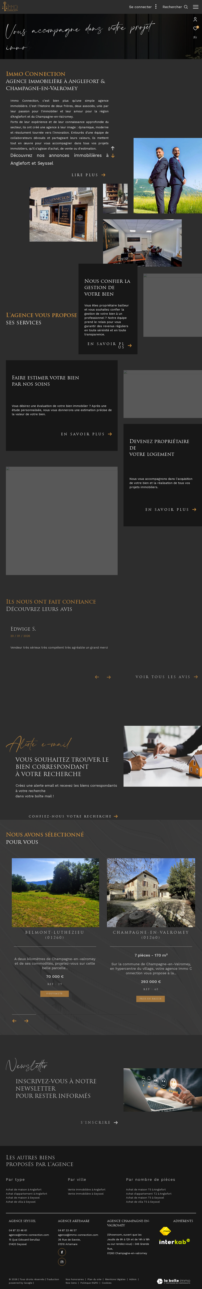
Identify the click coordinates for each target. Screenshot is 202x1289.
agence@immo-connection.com (78, 1234)
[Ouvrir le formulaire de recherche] (175, 7)
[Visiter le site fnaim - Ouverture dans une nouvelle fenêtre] (165, 1231)
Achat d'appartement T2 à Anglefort (149, 1193)
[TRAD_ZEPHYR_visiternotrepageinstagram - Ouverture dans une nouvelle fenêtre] (62, 1262)
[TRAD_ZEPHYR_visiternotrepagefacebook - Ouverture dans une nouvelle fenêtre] (62, 1252)
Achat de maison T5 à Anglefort (146, 1189)
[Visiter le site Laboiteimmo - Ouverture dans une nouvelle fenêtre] (173, 1282)
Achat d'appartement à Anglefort (26, 1193)
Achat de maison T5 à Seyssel (145, 1197)
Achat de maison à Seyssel (23, 1197)
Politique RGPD (89, 1283)
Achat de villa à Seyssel (21, 1201)
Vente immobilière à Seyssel (86, 1193)
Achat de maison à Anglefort (24, 1189)
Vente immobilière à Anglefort (86, 1189)
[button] (26, 1021)
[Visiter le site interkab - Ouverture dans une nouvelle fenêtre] (174, 1241)
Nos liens (71, 1283)
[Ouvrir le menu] (195, 7)
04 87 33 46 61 (18, 1230)
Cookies (107, 1283)
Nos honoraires (75, 1279)
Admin (133, 1279)
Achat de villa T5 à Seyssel (143, 1201)
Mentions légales (115, 1279)
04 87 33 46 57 (67, 1230)
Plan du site (95, 1279)
